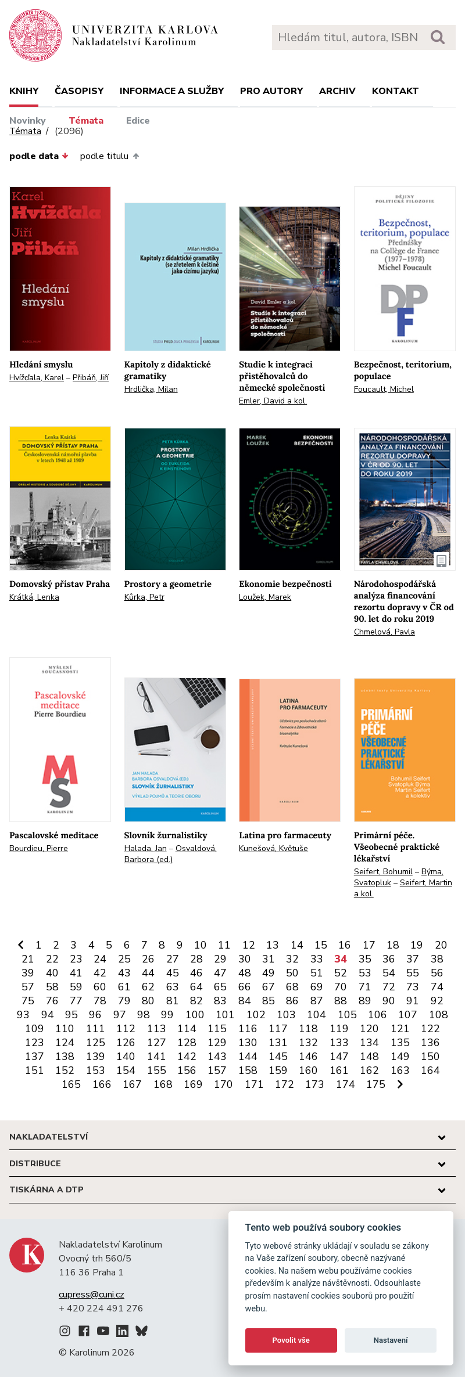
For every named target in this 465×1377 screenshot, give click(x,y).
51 (316, 973)
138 (64, 1057)
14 (297, 945)
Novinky (27, 120)
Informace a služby (172, 91)
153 (95, 1070)
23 (76, 959)
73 (412, 987)
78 (100, 1001)
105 (347, 1015)
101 (225, 1015)
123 (34, 1043)
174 (345, 1084)
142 (186, 1057)
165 (71, 1084)
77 (76, 1001)
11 (224, 945)
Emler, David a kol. (273, 400)
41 (76, 973)
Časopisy (79, 91)
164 (430, 1070)
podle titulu (109, 156)
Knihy (23, 91)
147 (339, 1057)
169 (193, 1084)
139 (95, 1057)
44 (148, 973)
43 (124, 973)
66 (244, 987)
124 (64, 1043)
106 (377, 1015)
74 (437, 987)
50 (292, 973)
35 (365, 959)
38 (437, 959)
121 (400, 1029)
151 (34, 1070)
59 (76, 987)
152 (64, 1070)
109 (34, 1029)
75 (28, 1001)
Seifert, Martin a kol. (403, 888)
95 (71, 1015)
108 (438, 1015)
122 (430, 1029)
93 (23, 1015)
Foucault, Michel (384, 389)
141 (156, 1057)
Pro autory (271, 91)
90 (388, 1001)
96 (95, 1015)
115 (217, 1029)
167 (132, 1084)
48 (244, 973)
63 (172, 987)
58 (52, 987)
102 (256, 1015)
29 (220, 959)
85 (268, 1001)
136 (430, 1043)
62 (148, 987)
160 (308, 1070)
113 (156, 1029)
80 (148, 1001)
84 (244, 1001)
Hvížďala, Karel (36, 377)
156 (186, 1070)
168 (163, 1084)
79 (124, 1001)
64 (196, 987)
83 (220, 1001)
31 (268, 959)
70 (340, 987)
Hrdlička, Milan (151, 389)
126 (125, 1043)
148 (369, 1057)
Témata (86, 120)
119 (339, 1029)
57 (28, 987)
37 (412, 959)
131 (278, 1043)
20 (441, 945)
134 (369, 1043)
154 (125, 1070)
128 (186, 1043)
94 (47, 1015)
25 (124, 959)
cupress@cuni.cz (91, 1294)
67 (268, 987)
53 (365, 973)
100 (195, 1015)
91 (412, 1001)
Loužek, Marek (265, 597)
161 (339, 1070)
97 (119, 1015)
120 (369, 1029)
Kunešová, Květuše (273, 848)
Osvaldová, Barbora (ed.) (170, 854)
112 (125, 1029)
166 (102, 1084)
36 (388, 959)
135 (400, 1043)
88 (340, 1001)
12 (248, 945)
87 (316, 1001)
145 (278, 1057)
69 (316, 987)
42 (100, 973)
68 (292, 987)
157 (217, 1070)
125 (95, 1043)
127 (156, 1043)
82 (196, 1001)
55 (412, 973)
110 (64, 1029)
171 (254, 1084)
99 (167, 1015)
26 (148, 959)
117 (278, 1029)
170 (223, 1084)
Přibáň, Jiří (91, 377)
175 (375, 1084)
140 (125, 1057)
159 (278, 1070)
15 (320, 945)
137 (34, 1057)
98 (143, 1015)
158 (247, 1070)
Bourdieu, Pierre (38, 848)
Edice (138, 120)
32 (292, 959)
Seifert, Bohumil (383, 871)
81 (172, 1001)
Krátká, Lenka (34, 597)
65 (220, 987)
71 (365, 987)
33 (316, 959)
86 (292, 1001)
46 (196, 973)
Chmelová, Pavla (384, 631)
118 (308, 1029)
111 (95, 1029)
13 (272, 945)
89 (365, 1001)
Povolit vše (291, 1340)
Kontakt (395, 91)
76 (52, 1001)
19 (416, 945)
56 (437, 973)
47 (220, 973)
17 (369, 945)
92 (437, 1001)
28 (196, 959)
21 (28, 959)
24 (100, 959)
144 (247, 1057)
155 (156, 1070)
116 (247, 1029)
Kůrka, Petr (144, 597)
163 (400, 1070)
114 (186, 1029)
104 (316, 1015)
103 (286, 1015)
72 (388, 987)
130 (247, 1043)
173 (314, 1084)
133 (339, 1043)
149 (400, 1057)
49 (268, 973)
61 (124, 987)
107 (407, 1015)
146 (308, 1057)
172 (284, 1084)
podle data (39, 156)
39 (28, 973)
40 (52, 973)
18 (393, 945)
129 (217, 1043)
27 (172, 959)
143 (217, 1057)
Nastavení (391, 1340)
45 (172, 973)
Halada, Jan (145, 848)
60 (100, 987)
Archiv (337, 91)
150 (430, 1057)
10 (200, 945)
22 (52, 959)
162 (369, 1070)
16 (344, 945)
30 (244, 959)
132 (308, 1043)
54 (388, 973)
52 (340, 973)
